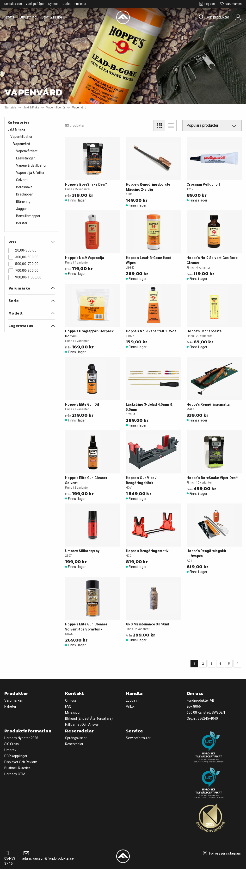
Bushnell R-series (17, 768)
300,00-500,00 (23, 257)
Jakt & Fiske (51, 17)
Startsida (10, 107)
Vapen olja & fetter (30, 173)
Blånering (23, 201)
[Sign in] (238, 17)
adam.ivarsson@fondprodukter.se (48, 855)
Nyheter (53, 4)
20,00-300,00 (22, 250)
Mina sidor (73, 712)
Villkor (130, 706)
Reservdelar (74, 744)
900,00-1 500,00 (25, 277)
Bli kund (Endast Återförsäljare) (89, 718)
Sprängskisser (76, 738)
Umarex (10, 750)
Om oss (71, 700)
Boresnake (24, 187)
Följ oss (206, 4)
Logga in (132, 700)
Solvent (22, 180)
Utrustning (28, 17)
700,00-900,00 (23, 270)
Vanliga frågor (35, 4)
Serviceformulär (138, 738)
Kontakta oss (13, 4)
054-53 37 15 (9, 858)
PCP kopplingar (15, 756)
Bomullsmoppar (28, 216)
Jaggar (21, 209)
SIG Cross (11, 744)
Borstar (21, 223)
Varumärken (230, 4)
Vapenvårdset (26, 151)
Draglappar (24, 194)
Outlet (66, 4)
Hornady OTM (14, 774)
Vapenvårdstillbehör (31, 165)
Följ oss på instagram (221, 853)
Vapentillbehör (55, 107)
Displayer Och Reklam (20, 762)
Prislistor (80, 4)
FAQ (68, 706)
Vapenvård (21, 144)
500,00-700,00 (23, 264)
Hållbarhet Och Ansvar (82, 724)
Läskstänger (25, 158)
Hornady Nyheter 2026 (21, 738)
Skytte (9, 17)
